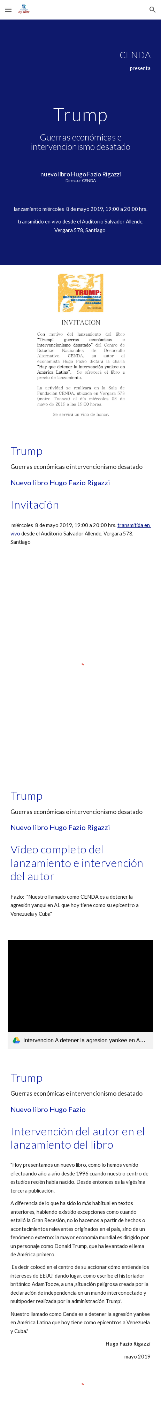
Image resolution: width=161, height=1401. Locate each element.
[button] (8, 9)
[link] (80, 994)
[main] (80, 142)
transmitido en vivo (39, 221)
